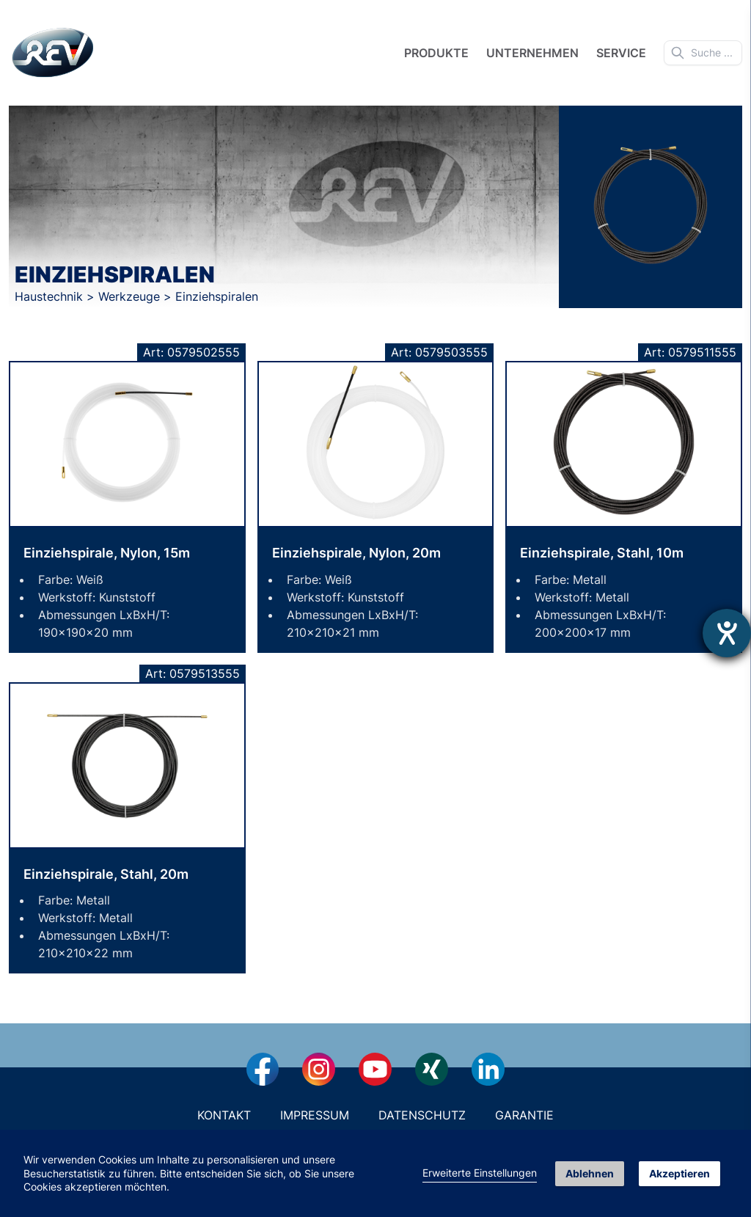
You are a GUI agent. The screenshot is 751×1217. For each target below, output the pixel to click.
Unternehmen (532, 52)
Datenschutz (422, 1115)
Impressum (314, 1115)
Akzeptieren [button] (679, 1173)
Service (621, 52)
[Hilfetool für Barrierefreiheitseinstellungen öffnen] (727, 633)
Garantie (524, 1115)
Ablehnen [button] (589, 1173)
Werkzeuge (131, 296)
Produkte (436, 52)
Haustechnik (51, 296)
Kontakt (224, 1115)
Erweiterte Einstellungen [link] (479, 1172)
